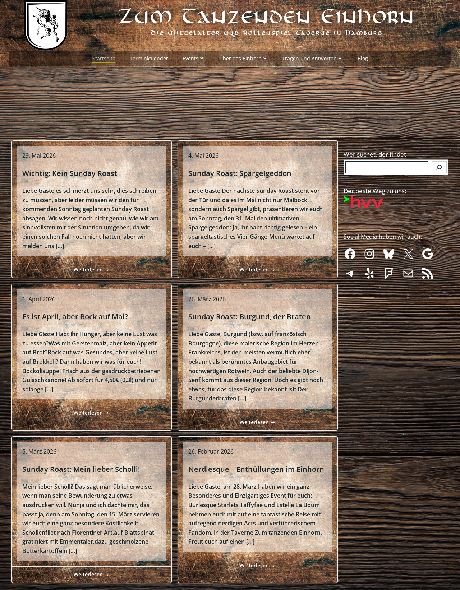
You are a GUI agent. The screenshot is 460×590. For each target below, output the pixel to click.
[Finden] (439, 165)
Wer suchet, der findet (375, 152)
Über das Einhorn (243, 57)
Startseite (103, 57)
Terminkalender (149, 57)
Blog (363, 57)
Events (194, 57)
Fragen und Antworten (312, 57)
